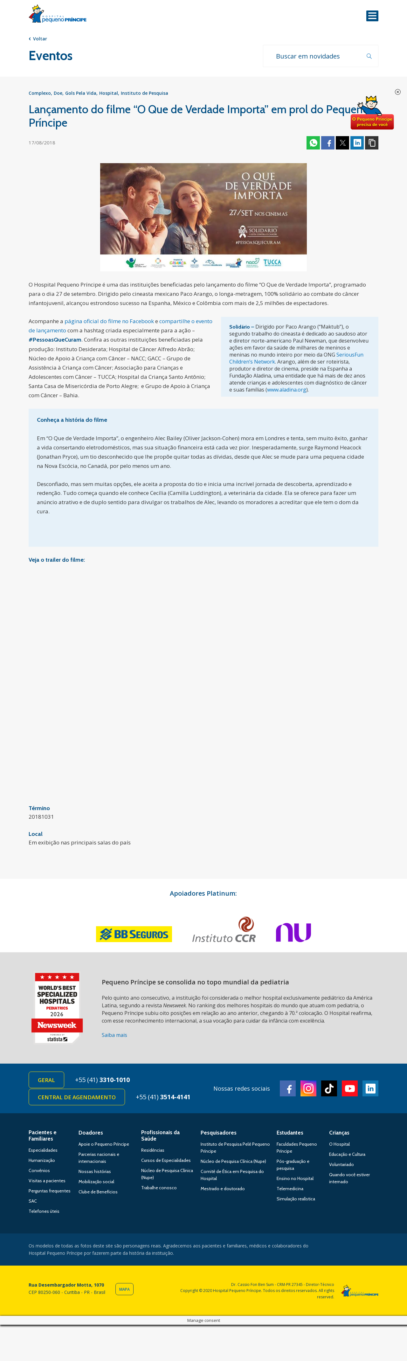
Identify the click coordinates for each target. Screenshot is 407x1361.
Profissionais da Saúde (160, 1135)
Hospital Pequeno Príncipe (57, 14)
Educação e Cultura (347, 1154)
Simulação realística (296, 1199)
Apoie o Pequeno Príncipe (104, 1144)
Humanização (42, 1160)
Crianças (339, 1132)
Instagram (308, 1088)
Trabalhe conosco (159, 1188)
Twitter (342, 142)
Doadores (91, 1132)
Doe (58, 93)
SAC (33, 1201)
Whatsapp (313, 142)
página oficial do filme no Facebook (109, 321)
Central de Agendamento (77, 1097)
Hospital (108, 93)
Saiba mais (114, 1034)
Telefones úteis (44, 1211)
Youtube (350, 1088)
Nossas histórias (95, 1171)
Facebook (328, 142)
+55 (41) (102, 1079)
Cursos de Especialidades (166, 1160)
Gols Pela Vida (80, 93)
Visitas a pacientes (47, 1181)
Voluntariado (341, 1164)
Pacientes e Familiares (43, 1135)
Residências (152, 1150)
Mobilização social (96, 1181)
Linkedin (357, 142)
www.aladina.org (286, 389)
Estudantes (290, 1132)
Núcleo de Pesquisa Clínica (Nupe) (233, 1161)
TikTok (329, 1088)
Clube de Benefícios (98, 1192)
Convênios (39, 1170)
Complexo (40, 93)
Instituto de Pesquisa (144, 93)
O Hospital (339, 1144)
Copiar (371, 142)
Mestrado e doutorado (223, 1188)
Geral (46, 1080)
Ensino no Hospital (295, 1178)
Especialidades (43, 1150)
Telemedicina (290, 1188)
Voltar (40, 39)
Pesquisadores (219, 1132)
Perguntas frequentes (50, 1191)
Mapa (124, 1289)
